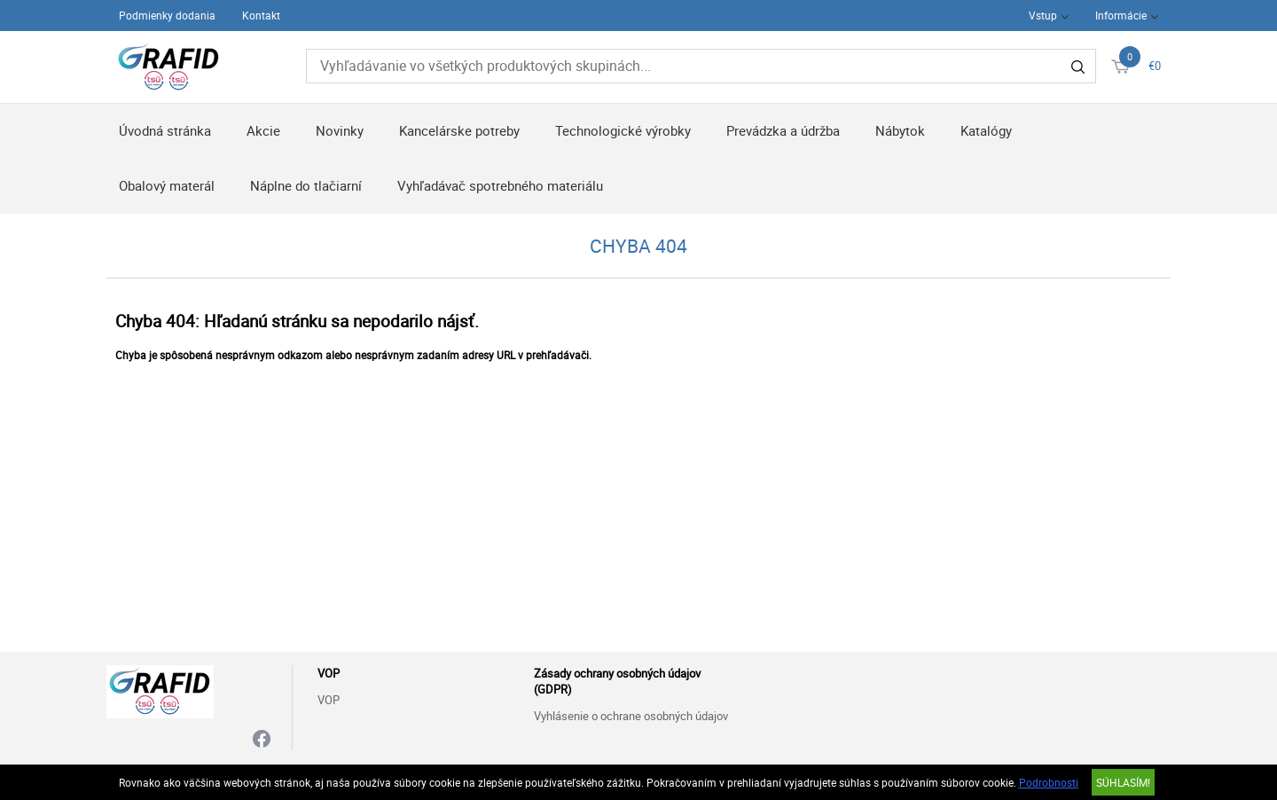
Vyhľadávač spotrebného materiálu (500, 185)
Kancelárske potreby (459, 130)
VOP (328, 700)
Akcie (263, 130)
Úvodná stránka (165, 130)
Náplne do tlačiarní (306, 185)
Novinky (340, 130)
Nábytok (900, 130)
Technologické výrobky (623, 130)
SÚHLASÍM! (1123, 782)
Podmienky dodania (167, 15)
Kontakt (261, 15)
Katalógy (986, 130)
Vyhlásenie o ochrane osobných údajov (631, 716)
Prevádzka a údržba (783, 130)
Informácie (1121, 15)
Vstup (1043, 15)
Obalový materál (167, 185)
